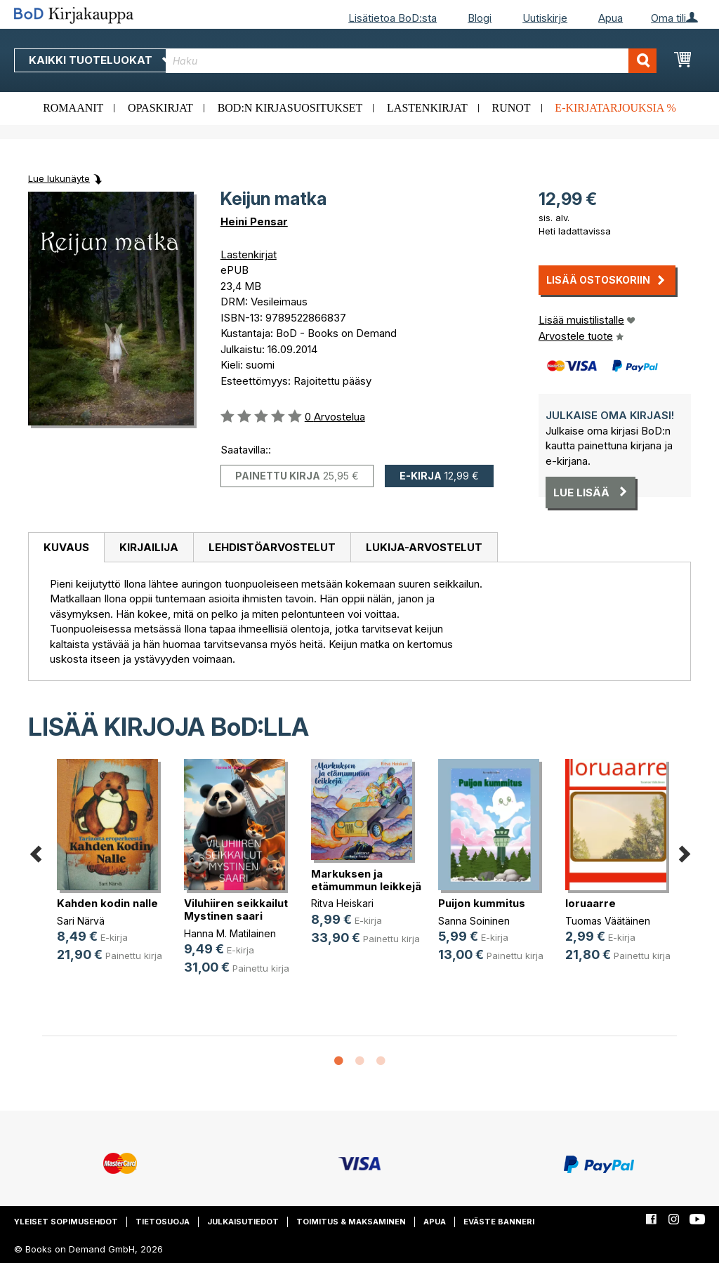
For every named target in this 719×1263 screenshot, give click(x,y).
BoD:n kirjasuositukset (290, 108)
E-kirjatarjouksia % (615, 108)
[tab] (66, 547)
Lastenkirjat (427, 108)
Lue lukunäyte (59, 178)
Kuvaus (66, 547)
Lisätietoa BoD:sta (392, 18)
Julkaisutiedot (243, 1221)
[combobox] (411, 60)
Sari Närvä (81, 921)
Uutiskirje (544, 18)
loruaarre (590, 903)
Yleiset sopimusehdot (66, 1221)
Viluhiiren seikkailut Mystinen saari (236, 910)
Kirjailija (148, 547)
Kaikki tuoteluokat (100, 60)
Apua (610, 18)
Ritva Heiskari (342, 903)
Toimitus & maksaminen (351, 1221)
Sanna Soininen (474, 921)
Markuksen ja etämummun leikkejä (366, 880)
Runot (511, 108)
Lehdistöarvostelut (272, 547)
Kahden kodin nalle (107, 903)
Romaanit (73, 108)
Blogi (480, 18)
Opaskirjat (160, 108)
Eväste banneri (498, 1221)
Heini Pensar (254, 221)
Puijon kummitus (481, 903)
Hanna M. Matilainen (230, 933)
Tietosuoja (163, 1221)
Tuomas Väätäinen (607, 921)
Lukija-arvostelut (424, 547)
